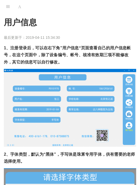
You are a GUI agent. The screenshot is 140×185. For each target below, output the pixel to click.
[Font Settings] (19, 6)
